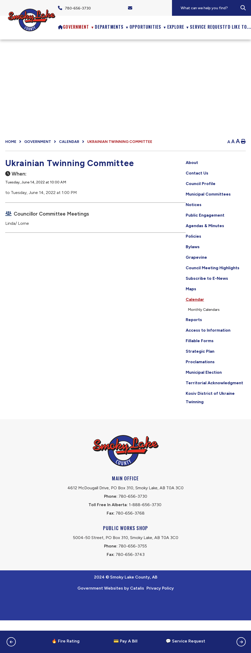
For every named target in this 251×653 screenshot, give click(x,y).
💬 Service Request (185, 641)
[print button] (243, 141)
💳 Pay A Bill (125, 641)
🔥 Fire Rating (66, 641)
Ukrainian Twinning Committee (119, 141)
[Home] (60, 27)
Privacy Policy (160, 620)
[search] (215, 8)
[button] (243, 8)
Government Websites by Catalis (110, 620)
